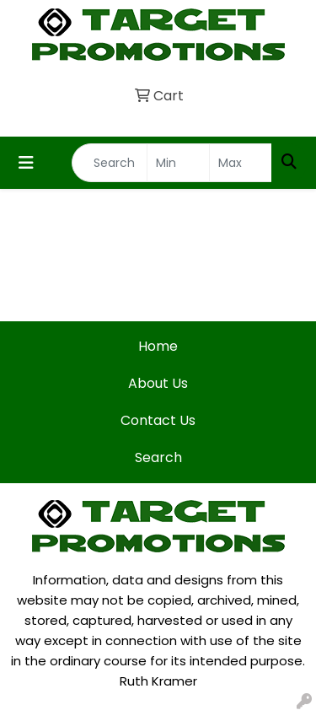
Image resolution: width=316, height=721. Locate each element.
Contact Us (158, 420)
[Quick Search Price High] (240, 162)
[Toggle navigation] (26, 163)
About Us (158, 383)
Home (158, 346)
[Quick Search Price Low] (178, 162)
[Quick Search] (109, 162)
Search (158, 457)
